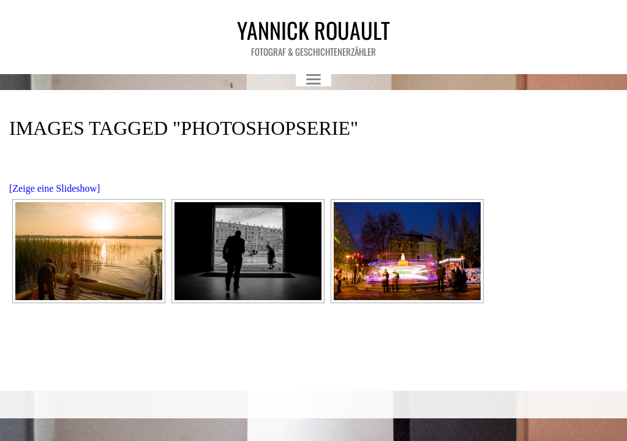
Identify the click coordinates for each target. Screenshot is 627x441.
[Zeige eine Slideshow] (54, 188)
